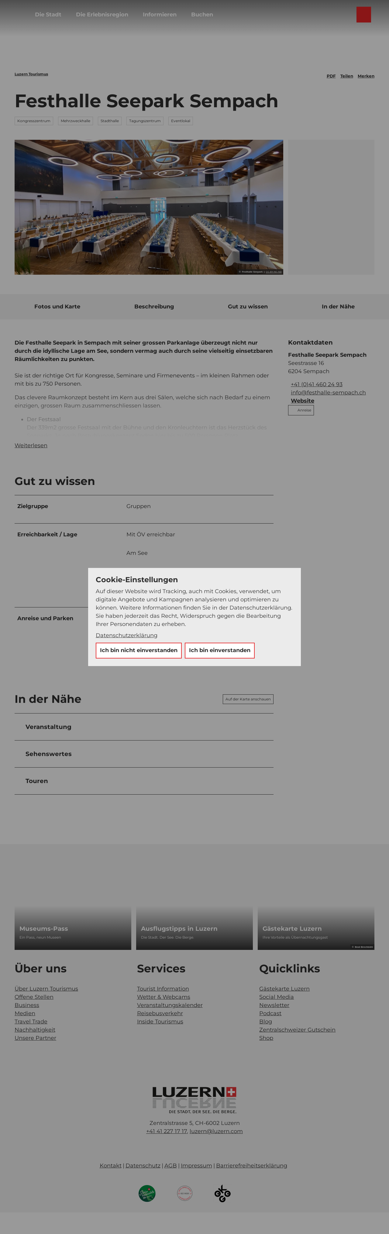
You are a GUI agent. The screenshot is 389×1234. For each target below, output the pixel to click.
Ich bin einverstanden (219, 650)
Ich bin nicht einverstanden (138, 650)
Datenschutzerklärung (126, 635)
